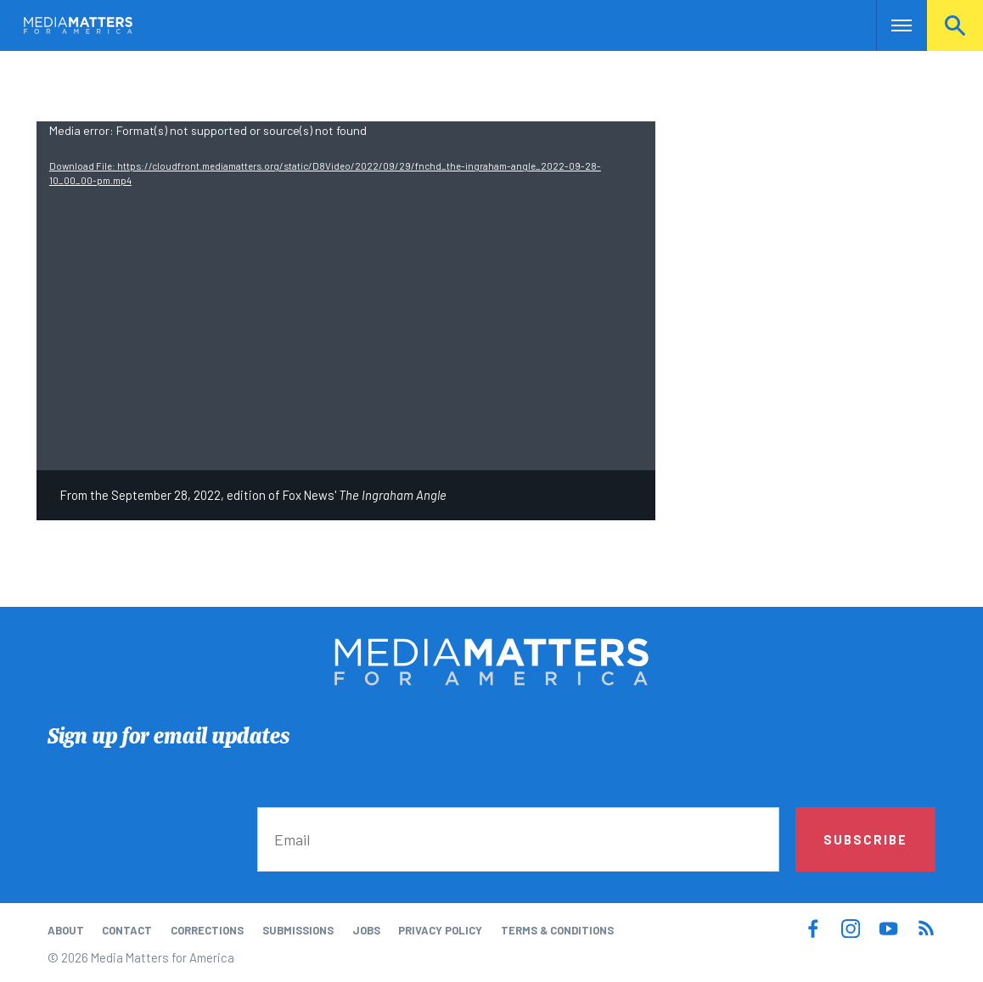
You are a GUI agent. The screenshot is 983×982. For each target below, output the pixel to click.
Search (955, 25)
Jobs (366, 930)
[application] (346, 295)
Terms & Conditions (557, 930)
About (66, 930)
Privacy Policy (440, 930)
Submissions (298, 930)
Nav (891, 25)
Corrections (207, 930)
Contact (127, 930)
